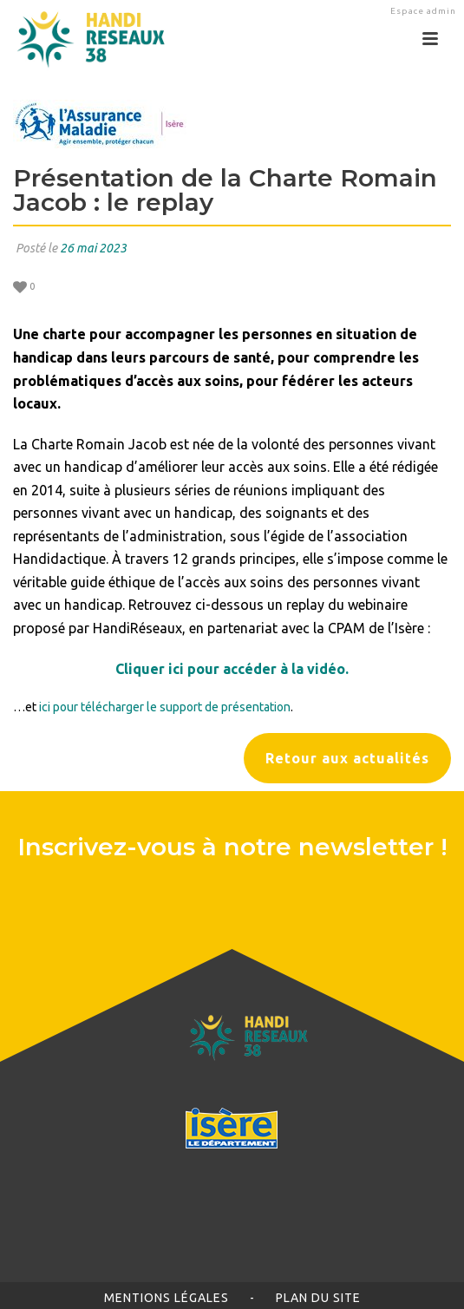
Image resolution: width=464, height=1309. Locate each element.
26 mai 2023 (93, 248)
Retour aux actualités (347, 758)
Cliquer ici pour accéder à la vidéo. (232, 669)
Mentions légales (166, 1298)
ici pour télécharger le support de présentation (165, 707)
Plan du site (318, 1298)
